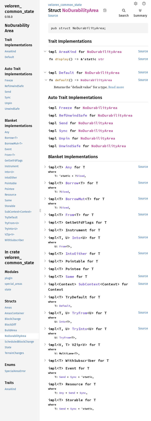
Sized (80, 176)
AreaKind (67, 51)
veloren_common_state (65, 5)
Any (68, 167)
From (69, 214)
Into (76, 237)
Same (69, 276)
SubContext (89, 284)
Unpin (64, 138)
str (101, 59)
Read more (116, 87)
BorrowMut (75, 199)
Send (63, 123)
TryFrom (79, 313)
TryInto (79, 329)
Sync (63, 130)
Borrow (71, 183)
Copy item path (105, 10)
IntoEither (76, 253)
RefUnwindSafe (73, 115)
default (62, 80)
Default (66, 72)
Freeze (65, 107)
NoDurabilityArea (104, 51)
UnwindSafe (70, 146)
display (62, 59)
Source (53, 15)
